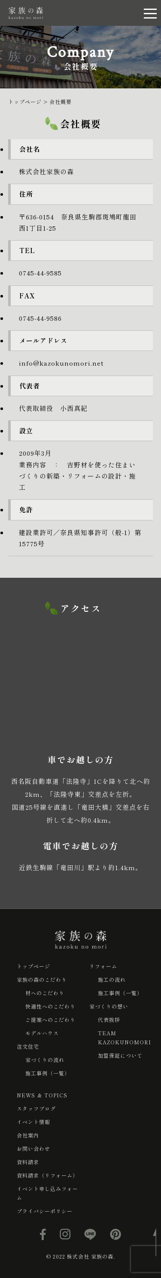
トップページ (33, 966)
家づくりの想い (108, 1006)
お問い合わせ (33, 1148)
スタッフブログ (36, 1108)
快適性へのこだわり (50, 1006)
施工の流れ (112, 979)
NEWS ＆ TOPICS (42, 1095)
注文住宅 (28, 1046)
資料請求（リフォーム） (47, 1175)
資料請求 (28, 1161)
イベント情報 (33, 1121)
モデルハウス (42, 1033)
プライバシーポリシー (45, 1211)
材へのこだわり (44, 992)
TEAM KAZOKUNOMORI (124, 1037)
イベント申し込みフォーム (47, 1193)
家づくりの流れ (44, 1059)
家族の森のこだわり (42, 979)
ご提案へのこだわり (50, 1019)
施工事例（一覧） (47, 1073)
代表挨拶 (109, 1019)
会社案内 (28, 1135)
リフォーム (103, 966)
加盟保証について (120, 1055)
